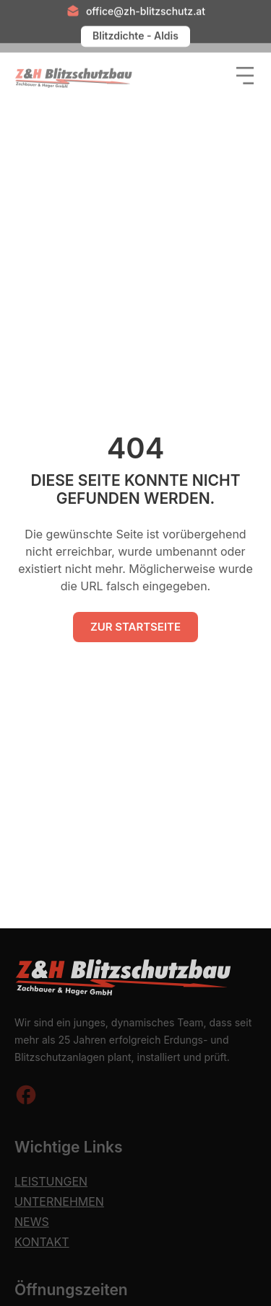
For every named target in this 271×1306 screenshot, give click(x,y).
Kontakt (41, 1242)
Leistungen (50, 1181)
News (31, 1221)
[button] (242, 70)
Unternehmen (59, 1201)
